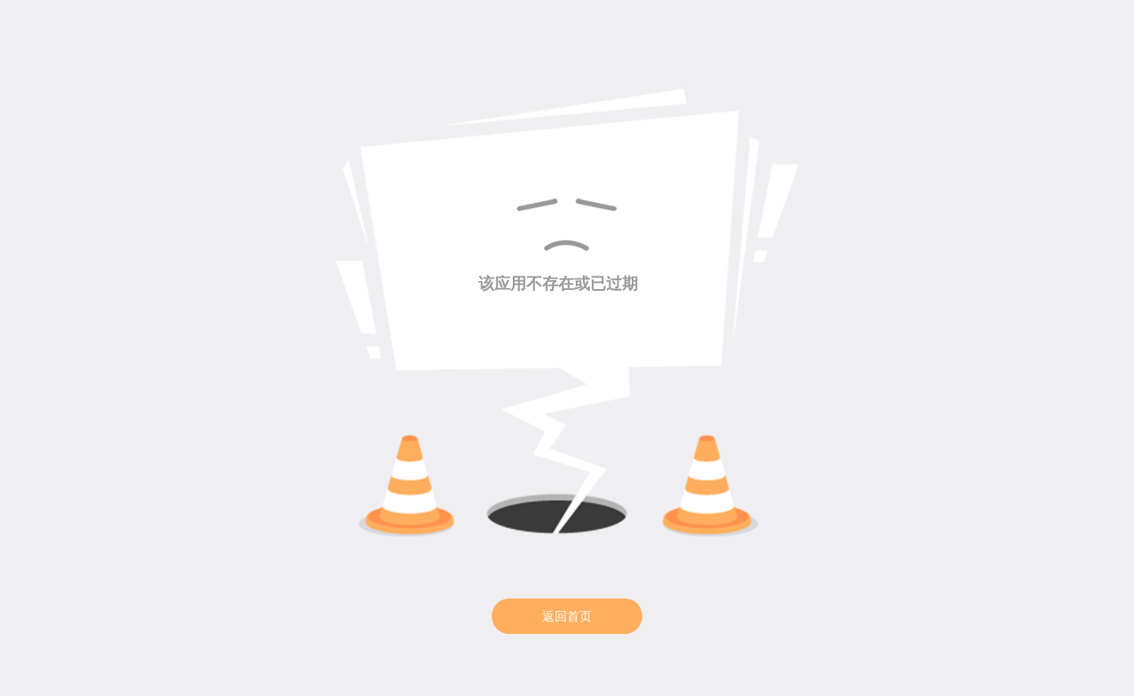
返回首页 (567, 615)
